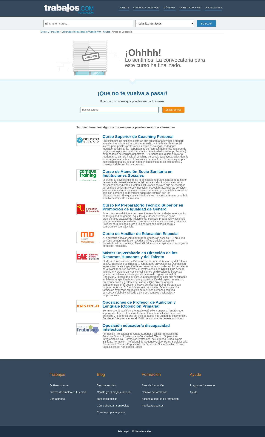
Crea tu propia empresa (111, 412)
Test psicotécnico (107, 398)
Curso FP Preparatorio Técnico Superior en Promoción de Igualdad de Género (143, 207)
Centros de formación (154, 392)
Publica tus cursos (153, 405)
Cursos (123, 7)
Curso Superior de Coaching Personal (138, 137)
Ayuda (194, 392)
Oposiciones (213, 7)
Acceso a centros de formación (160, 398)
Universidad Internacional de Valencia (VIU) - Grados (86, 32)
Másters (169, 7)
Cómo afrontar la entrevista (113, 405)
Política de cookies (141, 431)
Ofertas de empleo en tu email (68, 392)
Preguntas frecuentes (202, 385)
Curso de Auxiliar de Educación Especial (141, 234)
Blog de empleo (106, 385)
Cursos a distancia (146, 7)
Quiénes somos (59, 385)
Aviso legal (123, 431)
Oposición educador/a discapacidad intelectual (136, 327)
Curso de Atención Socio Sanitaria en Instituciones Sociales (137, 173)
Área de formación (153, 385)
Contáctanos (57, 398)
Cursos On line (190, 7)
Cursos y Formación (50, 32)
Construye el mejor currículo (113, 392)
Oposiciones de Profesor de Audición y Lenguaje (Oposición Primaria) (139, 304)
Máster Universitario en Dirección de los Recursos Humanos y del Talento (140, 255)
